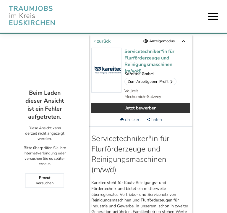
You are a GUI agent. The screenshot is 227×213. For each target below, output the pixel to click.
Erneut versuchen (44, 180)
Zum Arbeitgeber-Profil (150, 81)
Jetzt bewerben (141, 108)
